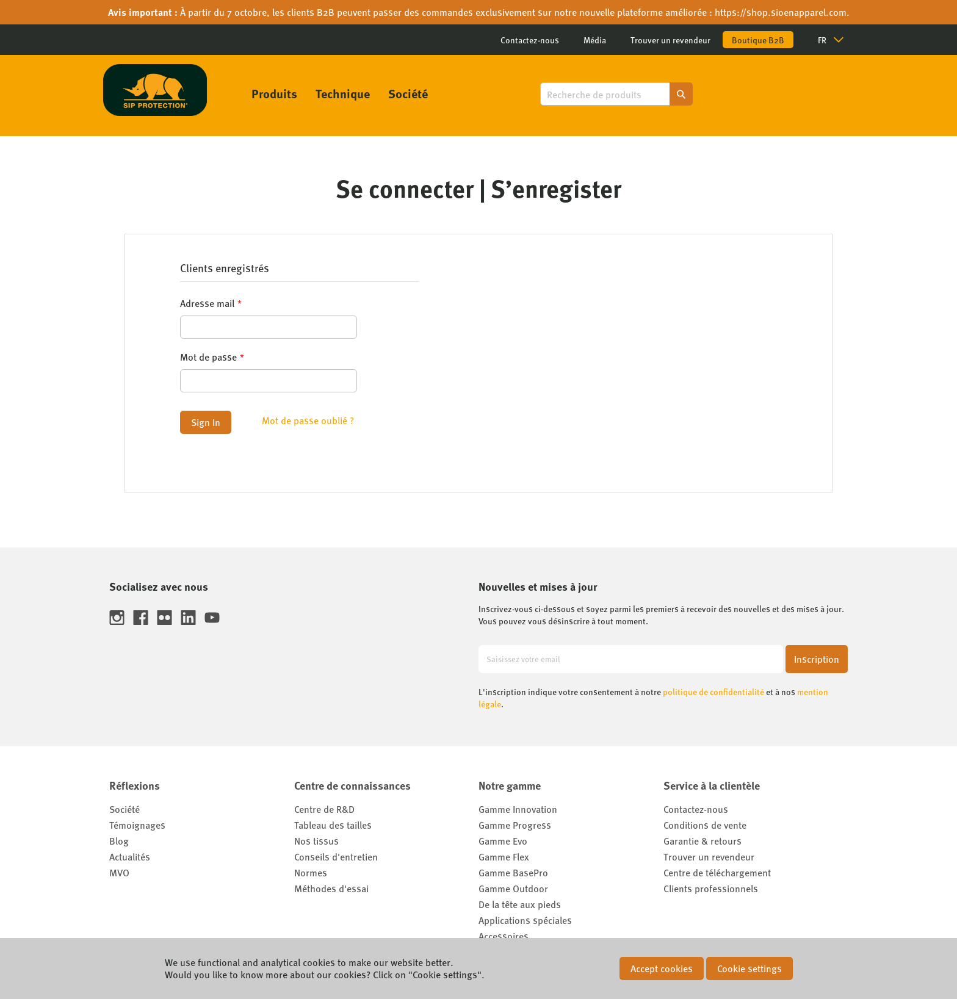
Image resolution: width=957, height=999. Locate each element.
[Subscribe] (816, 659)
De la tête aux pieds (519, 904)
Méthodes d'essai (331, 888)
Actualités (129, 856)
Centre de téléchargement (717, 872)
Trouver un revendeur (670, 40)
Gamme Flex (503, 856)
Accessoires (503, 936)
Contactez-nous (529, 40)
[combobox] (616, 94)
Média (594, 40)
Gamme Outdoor (513, 888)
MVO (119, 872)
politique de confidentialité (713, 691)
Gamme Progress (514, 825)
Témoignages (137, 825)
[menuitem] (274, 93)
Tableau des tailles (333, 825)
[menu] (339, 93)
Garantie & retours (702, 841)
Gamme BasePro (513, 872)
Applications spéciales (525, 920)
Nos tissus (316, 841)
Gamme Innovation (517, 809)
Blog (119, 841)
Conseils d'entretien (336, 856)
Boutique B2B (758, 40)
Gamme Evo (502, 841)
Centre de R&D (324, 809)
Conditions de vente (704, 825)
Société (124, 809)
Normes (310, 872)
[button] (836, 40)
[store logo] (155, 90)
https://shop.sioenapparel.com (781, 12)
